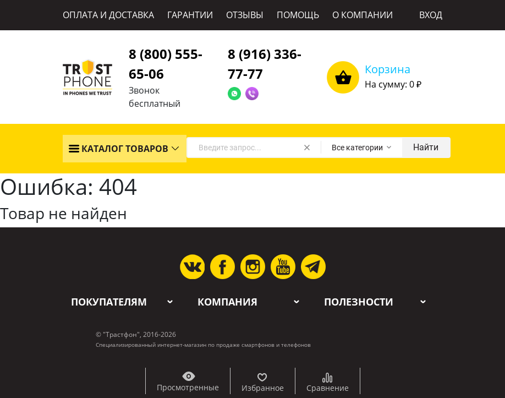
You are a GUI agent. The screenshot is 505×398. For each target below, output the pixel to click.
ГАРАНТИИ (190, 15)
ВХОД (430, 15)
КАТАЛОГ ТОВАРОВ (118, 149)
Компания (227, 302)
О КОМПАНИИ (362, 15)
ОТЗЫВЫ (245, 15)
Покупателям (109, 302)
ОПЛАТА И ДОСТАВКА (108, 15)
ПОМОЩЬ (298, 15)
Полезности (358, 302)
